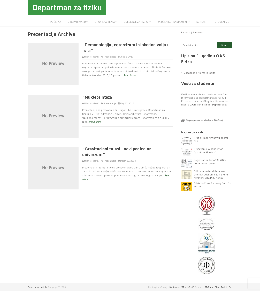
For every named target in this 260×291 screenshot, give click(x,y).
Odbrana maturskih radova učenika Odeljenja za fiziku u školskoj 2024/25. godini (211, 175)
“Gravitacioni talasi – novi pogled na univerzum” (117, 151)
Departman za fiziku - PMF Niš (204, 120)
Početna (55, 21)
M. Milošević (188, 287)
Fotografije (221, 21)
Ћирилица (198, 32)
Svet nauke (174, 287)
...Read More (129, 75)
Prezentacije (110, 56)
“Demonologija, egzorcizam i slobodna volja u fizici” (126, 47)
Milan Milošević (91, 56)
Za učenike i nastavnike (172, 21)
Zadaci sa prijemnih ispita (199, 72)
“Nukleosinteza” (98, 97)
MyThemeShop (212, 287)
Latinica (185, 32)
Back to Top (226, 287)
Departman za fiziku (67, 7)
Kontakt (201, 21)
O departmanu (77, 21)
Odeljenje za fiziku (136, 21)
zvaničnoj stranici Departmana (208, 104)
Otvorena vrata (105, 21)
